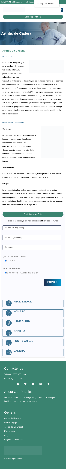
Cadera (19, 350)
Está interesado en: (12, 268)
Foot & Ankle (23, 340)
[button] (62, 10)
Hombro (19, 311)
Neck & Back (22, 301)
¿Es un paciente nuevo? (14, 256)
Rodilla (19, 331)
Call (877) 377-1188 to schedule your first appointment (20, 2)
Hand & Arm (21, 321)
